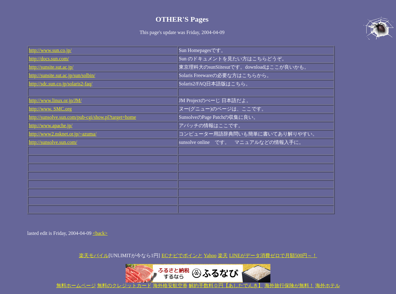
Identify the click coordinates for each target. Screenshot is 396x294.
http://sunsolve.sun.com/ (53, 142)
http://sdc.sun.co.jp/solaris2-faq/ (61, 83)
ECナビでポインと (181, 255)
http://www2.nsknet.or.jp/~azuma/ (63, 133)
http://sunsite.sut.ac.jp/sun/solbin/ (62, 75)
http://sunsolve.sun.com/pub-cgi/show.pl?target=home (82, 117)
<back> (100, 233)
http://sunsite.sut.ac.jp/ (51, 67)
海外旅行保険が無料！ (289, 285)
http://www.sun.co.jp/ (50, 50)
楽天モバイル (94, 255)
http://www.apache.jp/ (50, 125)
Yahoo (210, 255)
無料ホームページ (76, 285)
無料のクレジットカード (124, 285)
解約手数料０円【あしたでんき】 (226, 285)
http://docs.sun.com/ (49, 58)
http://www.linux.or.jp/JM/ (55, 100)
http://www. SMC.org (50, 108)
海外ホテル (327, 285)
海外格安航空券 (170, 285)
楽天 (223, 255)
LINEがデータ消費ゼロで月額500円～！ (273, 255)
